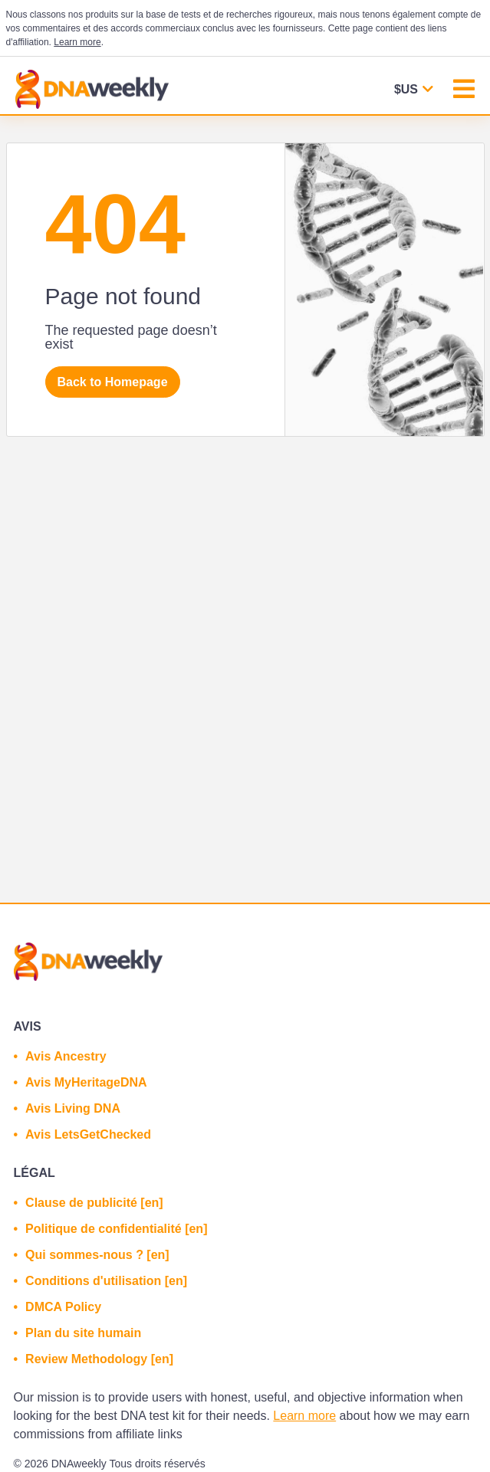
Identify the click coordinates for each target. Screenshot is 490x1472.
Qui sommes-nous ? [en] (97, 1254)
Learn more (77, 42)
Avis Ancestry (66, 1056)
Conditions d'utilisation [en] (106, 1280)
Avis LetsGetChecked (88, 1134)
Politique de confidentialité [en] (116, 1228)
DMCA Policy (63, 1306)
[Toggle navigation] (464, 91)
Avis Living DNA (72, 1108)
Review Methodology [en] (99, 1358)
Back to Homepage (113, 381)
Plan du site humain (83, 1332)
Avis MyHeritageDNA (86, 1082)
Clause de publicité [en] (94, 1202)
